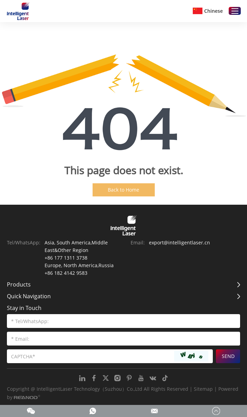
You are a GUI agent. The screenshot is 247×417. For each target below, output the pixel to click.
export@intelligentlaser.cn (179, 242)
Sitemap (203, 389)
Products (19, 284)
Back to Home (123, 189)
